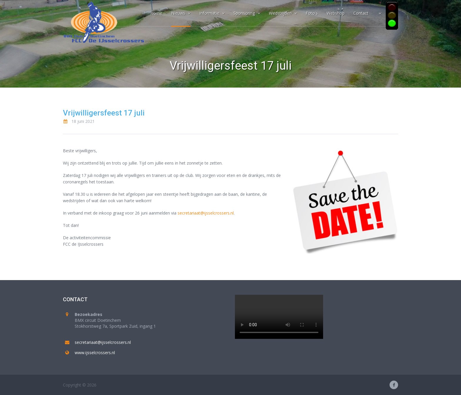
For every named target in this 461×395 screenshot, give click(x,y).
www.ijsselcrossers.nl (95, 352)
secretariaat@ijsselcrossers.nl (206, 213)
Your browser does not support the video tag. (279, 317)
